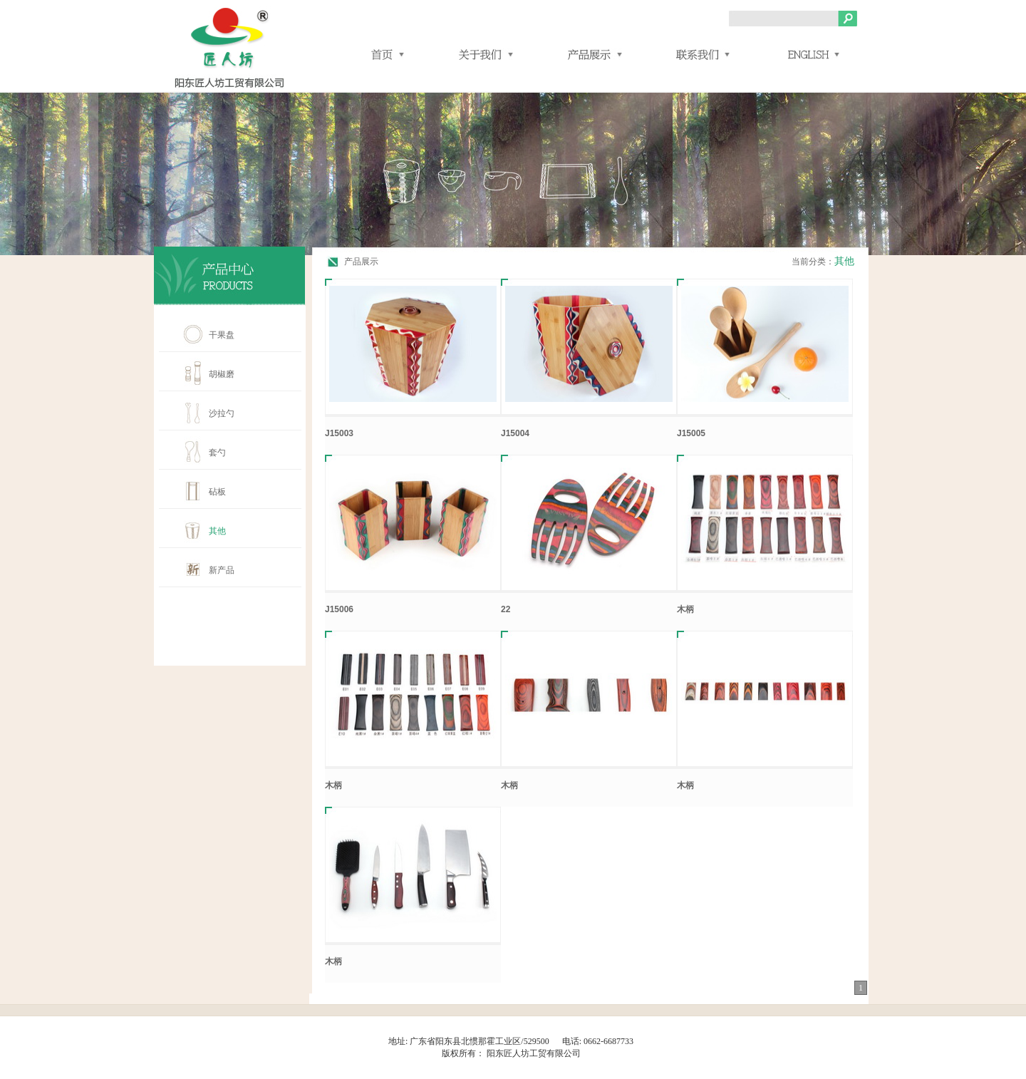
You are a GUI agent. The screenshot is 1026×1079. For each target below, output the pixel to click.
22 (505, 609)
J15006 (339, 609)
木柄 (685, 609)
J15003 (339, 433)
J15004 (515, 433)
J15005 (691, 433)
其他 (844, 261)
